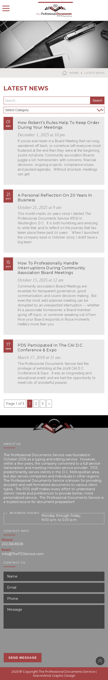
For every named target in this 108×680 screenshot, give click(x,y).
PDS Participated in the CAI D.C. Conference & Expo (50, 347)
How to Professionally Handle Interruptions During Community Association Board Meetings (51, 268)
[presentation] (39, 639)
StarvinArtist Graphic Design (54, 675)
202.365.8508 (12, 544)
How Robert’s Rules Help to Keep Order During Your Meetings (59, 125)
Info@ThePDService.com (23, 554)
